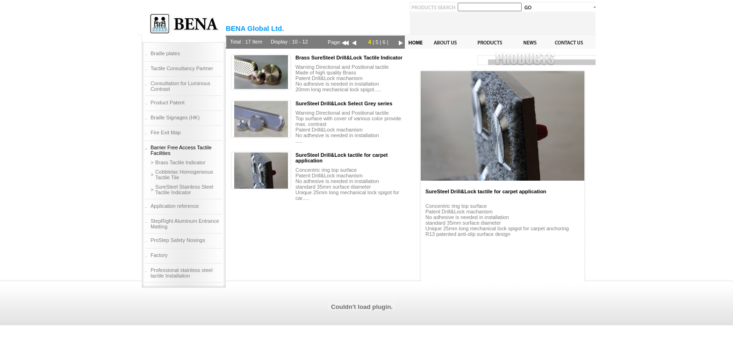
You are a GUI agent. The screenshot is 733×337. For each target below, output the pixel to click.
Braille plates (165, 53)
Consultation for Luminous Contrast (180, 86)
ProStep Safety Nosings (178, 240)
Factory (159, 255)
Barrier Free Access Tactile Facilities (181, 150)
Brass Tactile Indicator (180, 162)
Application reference (175, 206)
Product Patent (168, 102)
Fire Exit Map (166, 132)
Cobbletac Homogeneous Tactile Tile (184, 174)
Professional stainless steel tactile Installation (182, 272)
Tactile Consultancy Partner (182, 68)
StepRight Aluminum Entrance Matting (185, 223)
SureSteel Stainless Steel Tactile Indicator (184, 189)
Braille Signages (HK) (175, 117)
